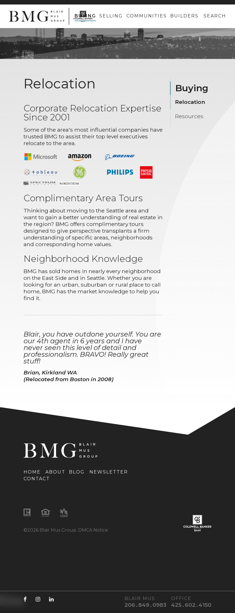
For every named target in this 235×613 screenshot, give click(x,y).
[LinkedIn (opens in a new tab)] (51, 599)
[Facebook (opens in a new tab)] (25, 599)
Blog (77, 472)
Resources (189, 116)
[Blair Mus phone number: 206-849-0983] (143, 604)
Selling (111, 16)
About (55, 472)
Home (32, 472)
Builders (184, 16)
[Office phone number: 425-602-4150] (189, 604)
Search (215, 16)
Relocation (190, 102)
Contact (37, 478)
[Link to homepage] (51, 16)
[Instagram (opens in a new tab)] (38, 599)
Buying (85, 16)
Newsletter (108, 472)
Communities (146, 16)
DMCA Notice (93, 530)
